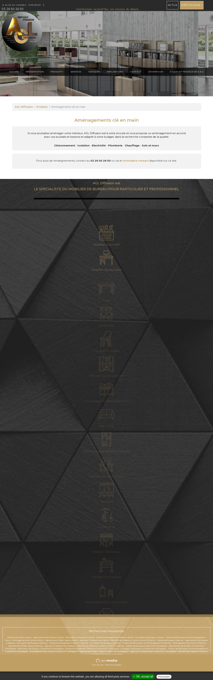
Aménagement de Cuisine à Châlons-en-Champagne (54, 651)
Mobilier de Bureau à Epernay (170, 640)
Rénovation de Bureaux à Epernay (32, 643)
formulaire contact (136, 160)
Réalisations (115, 71)
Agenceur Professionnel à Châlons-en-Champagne (153, 651)
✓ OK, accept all (143, 676)
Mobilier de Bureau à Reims (19, 637)
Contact (135, 71)
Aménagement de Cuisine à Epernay (189, 643)
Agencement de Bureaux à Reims (49, 637)
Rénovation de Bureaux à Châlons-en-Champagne (41, 648)
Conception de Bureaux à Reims (149, 637)
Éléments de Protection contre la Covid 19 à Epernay (100, 646)
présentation (35, 71)
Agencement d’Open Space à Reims (61, 640)
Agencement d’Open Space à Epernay (25, 646)
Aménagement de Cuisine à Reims (28, 640)
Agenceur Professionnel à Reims (94, 640)
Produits (56, 71)
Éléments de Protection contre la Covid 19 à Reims (133, 640)
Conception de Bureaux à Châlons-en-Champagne (143, 648)
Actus (172, 5)
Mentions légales (113, 664)
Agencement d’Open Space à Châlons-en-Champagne (104, 651)
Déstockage (191, 5)
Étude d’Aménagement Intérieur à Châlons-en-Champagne (92, 648)
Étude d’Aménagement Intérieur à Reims (114, 637)
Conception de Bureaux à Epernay (105, 643)
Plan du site (97, 664)
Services (76, 71)
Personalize (164, 676)
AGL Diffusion (24, 106)
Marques (94, 71)
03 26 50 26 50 (13, 9)
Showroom (155, 71)
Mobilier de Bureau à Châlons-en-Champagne (146, 646)
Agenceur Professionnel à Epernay (60, 646)
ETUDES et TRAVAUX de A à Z (187, 71)
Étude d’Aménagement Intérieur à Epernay (68, 643)
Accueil (14, 71)
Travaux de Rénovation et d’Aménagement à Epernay (146, 643)
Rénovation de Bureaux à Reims (80, 637)
